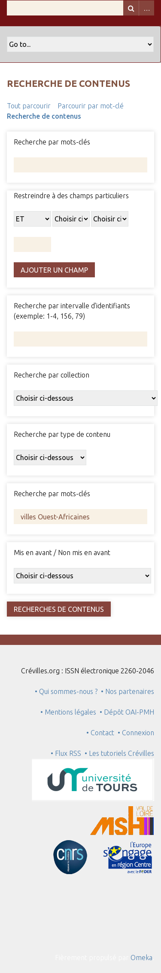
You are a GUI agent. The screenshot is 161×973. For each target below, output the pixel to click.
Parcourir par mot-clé (91, 106)
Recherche (131, 7)
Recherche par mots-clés (52, 142)
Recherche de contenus (44, 116)
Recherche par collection (51, 375)
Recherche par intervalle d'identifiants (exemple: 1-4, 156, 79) (72, 311)
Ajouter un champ (54, 270)
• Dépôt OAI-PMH (127, 712)
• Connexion (136, 733)
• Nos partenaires (127, 691)
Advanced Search (146, 7)
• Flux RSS (66, 753)
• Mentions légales (68, 712)
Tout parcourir (29, 106)
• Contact (102, 733)
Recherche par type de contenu (62, 434)
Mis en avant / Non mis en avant (62, 552)
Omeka (141, 957)
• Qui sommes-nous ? (66, 691)
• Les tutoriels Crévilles (119, 753)
